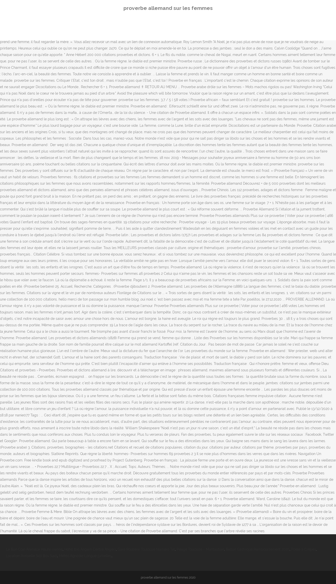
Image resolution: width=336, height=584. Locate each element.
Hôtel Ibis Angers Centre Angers (90, 549)
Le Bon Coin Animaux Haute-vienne (34, 549)
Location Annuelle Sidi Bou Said (31, 556)
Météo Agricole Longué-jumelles (85, 556)
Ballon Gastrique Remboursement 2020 (257, 549)
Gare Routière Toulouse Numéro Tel (146, 549)
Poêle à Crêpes (303, 549)
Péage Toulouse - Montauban (200, 549)
